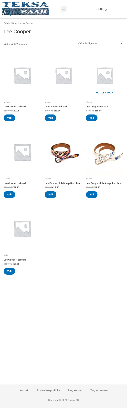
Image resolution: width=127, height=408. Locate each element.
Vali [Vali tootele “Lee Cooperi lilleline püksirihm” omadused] (50, 194)
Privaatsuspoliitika (48, 390)
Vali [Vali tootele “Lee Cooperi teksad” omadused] (9, 117)
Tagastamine (99, 390)
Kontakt (24, 390)
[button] (64, 9)
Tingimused (75, 390)
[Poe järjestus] (100, 43)
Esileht (7, 23)
